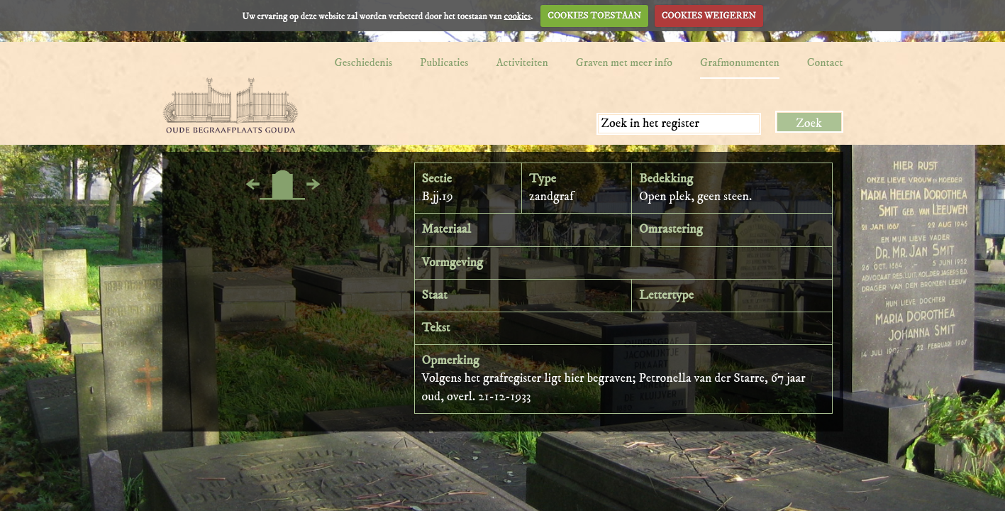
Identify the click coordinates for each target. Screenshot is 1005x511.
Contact (825, 62)
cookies (517, 15)
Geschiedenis (363, 62)
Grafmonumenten (739, 62)
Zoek (809, 123)
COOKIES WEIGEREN (709, 15)
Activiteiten (522, 62)
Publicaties (444, 62)
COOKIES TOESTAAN (594, 15)
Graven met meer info (624, 62)
